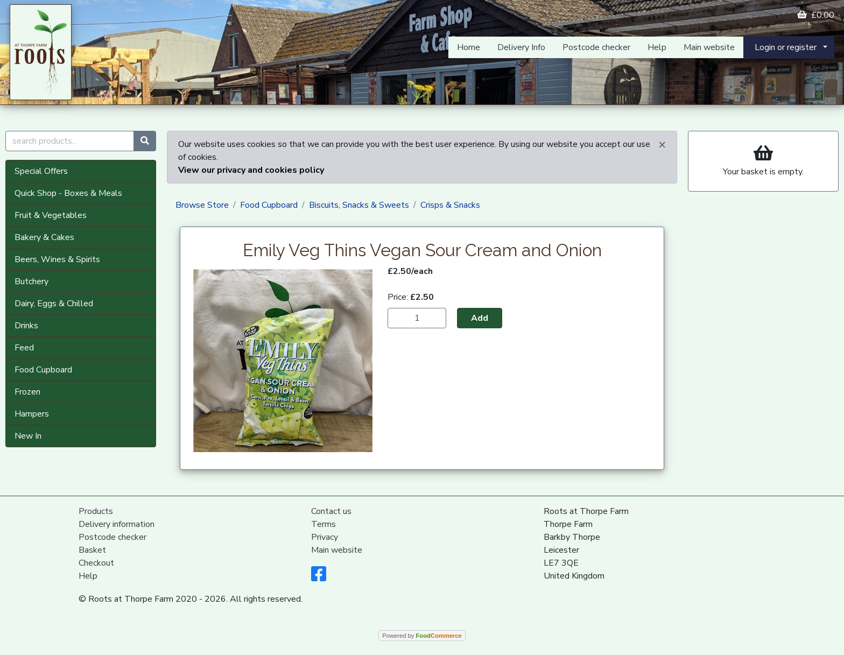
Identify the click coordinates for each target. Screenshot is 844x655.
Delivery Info (521, 47)
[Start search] (144, 141)
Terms (323, 524)
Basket (92, 550)
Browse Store (202, 205)
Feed (24, 348)
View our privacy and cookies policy (251, 170)
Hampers (32, 414)
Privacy (324, 537)
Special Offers (41, 171)
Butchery (31, 281)
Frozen (27, 392)
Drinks (26, 326)
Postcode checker (596, 47)
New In (28, 436)
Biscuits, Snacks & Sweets (359, 205)
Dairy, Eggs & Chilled (54, 303)
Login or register (785, 47)
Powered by (421, 635)
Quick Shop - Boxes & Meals (68, 193)
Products (96, 511)
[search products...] (69, 141)
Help (657, 47)
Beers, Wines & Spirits (57, 259)
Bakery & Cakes (44, 237)
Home (468, 47)
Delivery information (116, 524)
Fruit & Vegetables (51, 215)
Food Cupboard (43, 370)
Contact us (331, 511)
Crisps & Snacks (450, 205)
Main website (709, 47)
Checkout (96, 563)
